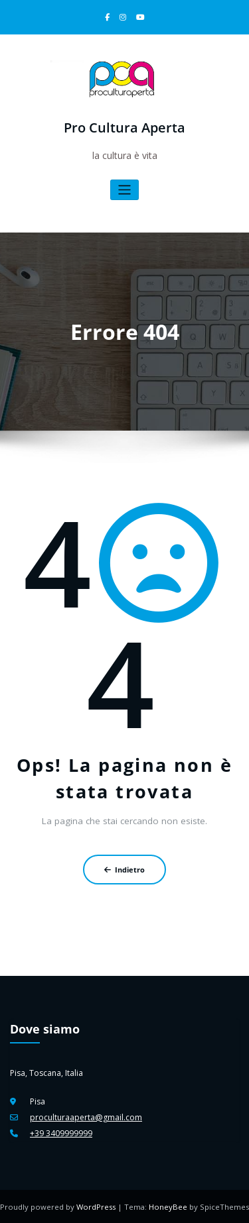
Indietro (124, 869)
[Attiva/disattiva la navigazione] (124, 190)
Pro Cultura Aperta (124, 127)
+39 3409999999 (61, 1132)
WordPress (97, 1206)
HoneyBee (168, 1206)
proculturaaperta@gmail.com (85, 1116)
